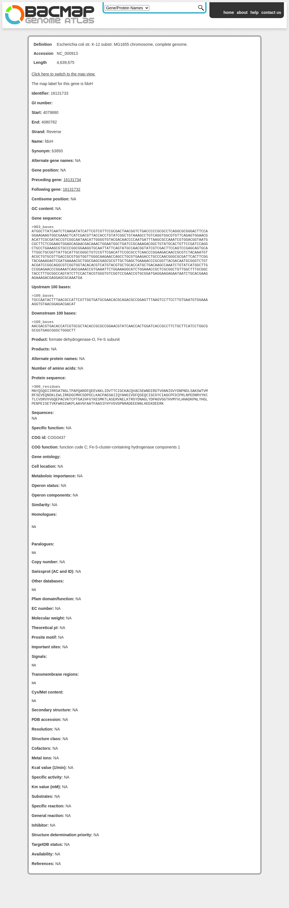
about (242, 12)
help (254, 12)
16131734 (72, 179)
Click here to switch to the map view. (63, 74)
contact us (271, 12)
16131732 (71, 189)
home (229, 12)
